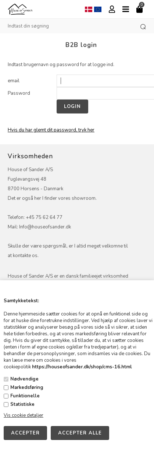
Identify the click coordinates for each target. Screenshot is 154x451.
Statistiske (22, 404)
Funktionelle (25, 396)
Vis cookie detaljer (23, 415)
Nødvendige (24, 379)
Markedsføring (26, 387)
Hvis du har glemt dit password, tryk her (51, 130)
